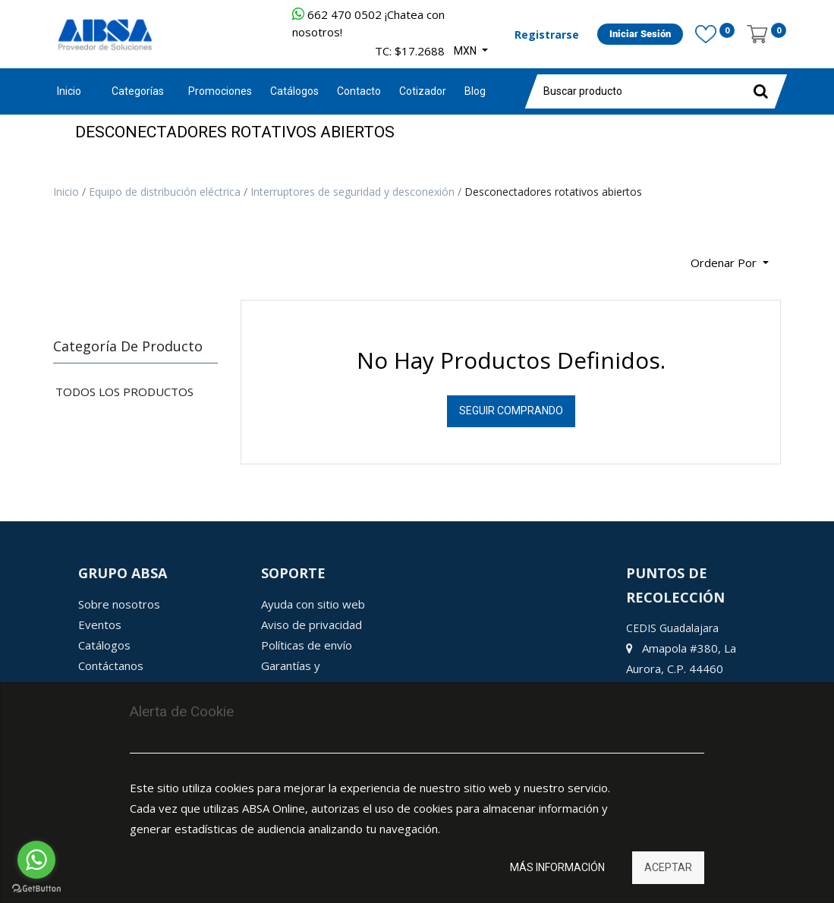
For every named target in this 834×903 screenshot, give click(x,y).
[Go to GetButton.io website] (36, 888)
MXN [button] (466, 51)
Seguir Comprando (511, 410)
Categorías (138, 91)
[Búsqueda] (64, 256)
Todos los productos (124, 392)
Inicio (69, 91)
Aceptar (668, 867)
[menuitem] (220, 91)
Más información (557, 867)
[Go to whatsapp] (36, 860)
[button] (729, 262)
